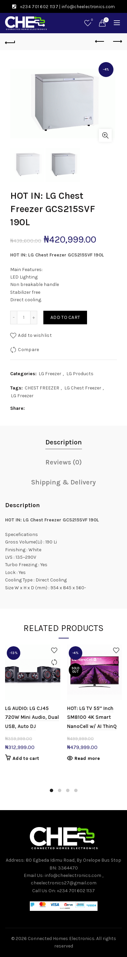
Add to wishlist (35, 335)
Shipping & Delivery (63, 482)
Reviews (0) (63, 462)
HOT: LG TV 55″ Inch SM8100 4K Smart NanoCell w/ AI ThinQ (92, 717)
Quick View (54, 674)
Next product (117, 41)
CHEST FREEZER (42, 388)
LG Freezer (50, 374)
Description (63, 442)
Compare (28, 349)
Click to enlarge (105, 135)
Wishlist (91, 20)
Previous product (100, 41)
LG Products (79, 374)
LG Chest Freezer (82, 388)
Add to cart (65, 317)
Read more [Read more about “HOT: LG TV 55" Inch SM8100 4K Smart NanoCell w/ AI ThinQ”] (87, 758)
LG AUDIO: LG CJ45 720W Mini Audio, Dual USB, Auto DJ (32, 717)
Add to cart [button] (26, 758)
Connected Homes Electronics (61, 938)
